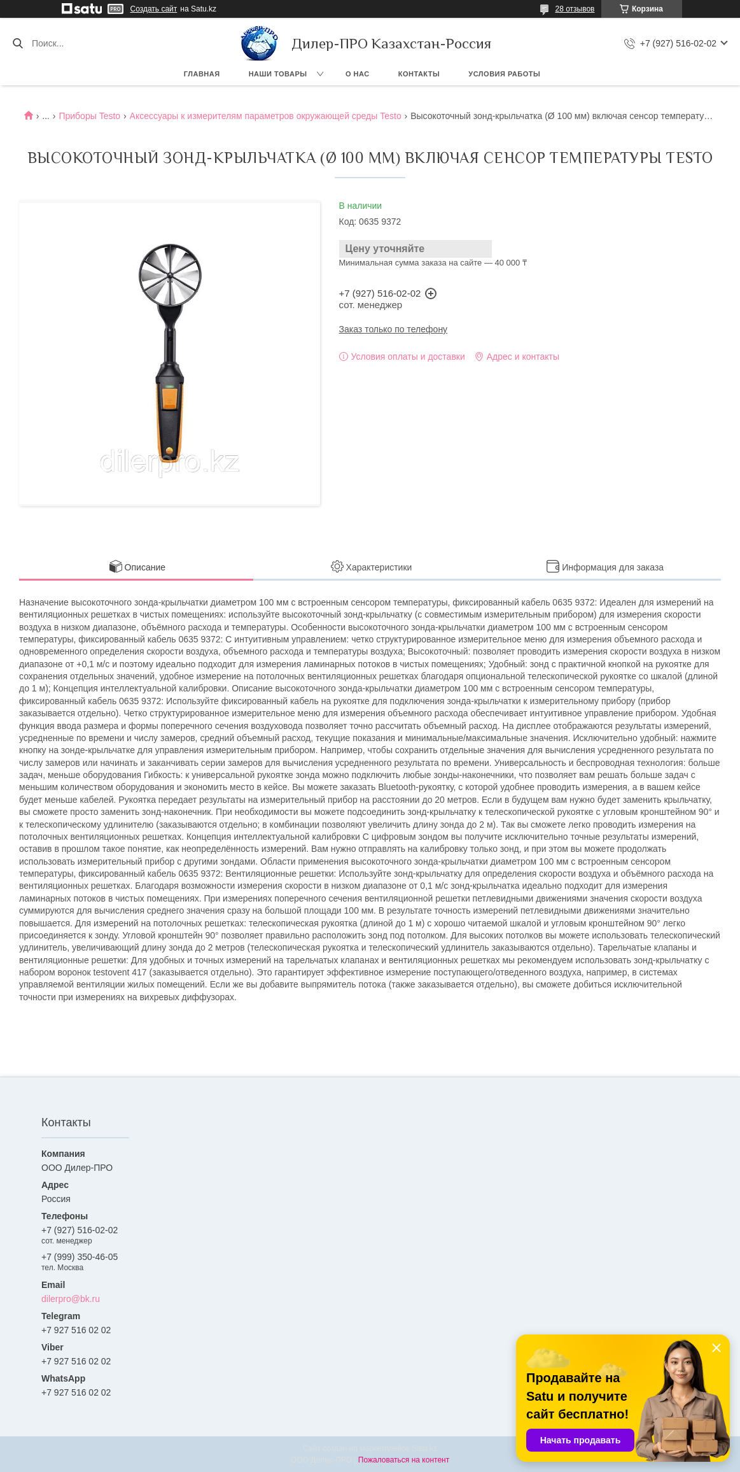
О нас (358, 74)
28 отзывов (574, 8)
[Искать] (17, 43)
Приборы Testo (89, 116)
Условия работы (504, 74)
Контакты (419, 74)
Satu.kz (424, 1448)
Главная (202, 74)
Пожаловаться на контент (403, 1459)
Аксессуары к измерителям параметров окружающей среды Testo (265, 116)
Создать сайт (154, 8)
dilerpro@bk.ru (70, 1299)
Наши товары (278, 74)
